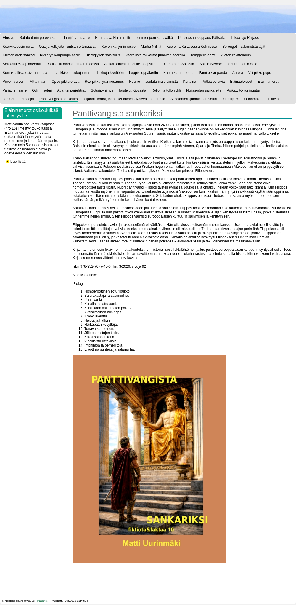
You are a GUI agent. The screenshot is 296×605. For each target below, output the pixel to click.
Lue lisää (17, 161)
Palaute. (42, 600)
